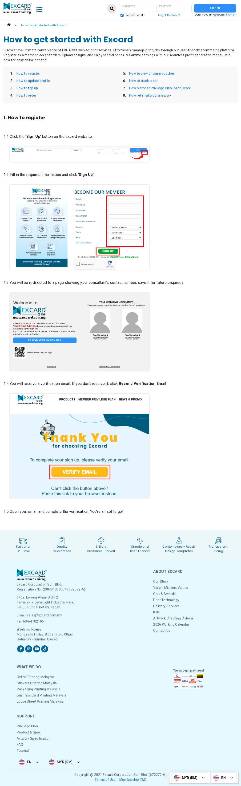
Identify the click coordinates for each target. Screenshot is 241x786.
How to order (26, 95)
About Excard (168, 571)
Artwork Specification (34, 738)
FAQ (20, 744)
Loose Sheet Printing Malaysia (40, 701)
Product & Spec (28, 732)
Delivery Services (166, 606)
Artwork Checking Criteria (173, 618)
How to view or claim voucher (151, 73)
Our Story (160, 581)
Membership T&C (132, 780)
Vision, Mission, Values (170, 588)
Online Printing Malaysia (35, 677)
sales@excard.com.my (44, 615)
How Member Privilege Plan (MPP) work (160, 88)
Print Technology (166, 600)
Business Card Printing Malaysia (41, 695)
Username (128, 6)
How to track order (143, 81)
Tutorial (23, 751)
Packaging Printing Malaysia (38, 689)
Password (165, 6)
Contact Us (161, 630)
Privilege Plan (27, 726)
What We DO (29, 667)
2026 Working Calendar (171, 624)
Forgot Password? (169, 15)
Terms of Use (105, 780)
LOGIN (215, 8)
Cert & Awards (164, 594)
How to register (28, 73)
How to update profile (33, 81)
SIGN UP (231, 14)
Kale (156, 612)
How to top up (27, 88)
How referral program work (150, 95)
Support (26, 716)
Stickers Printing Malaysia (37, 683)
